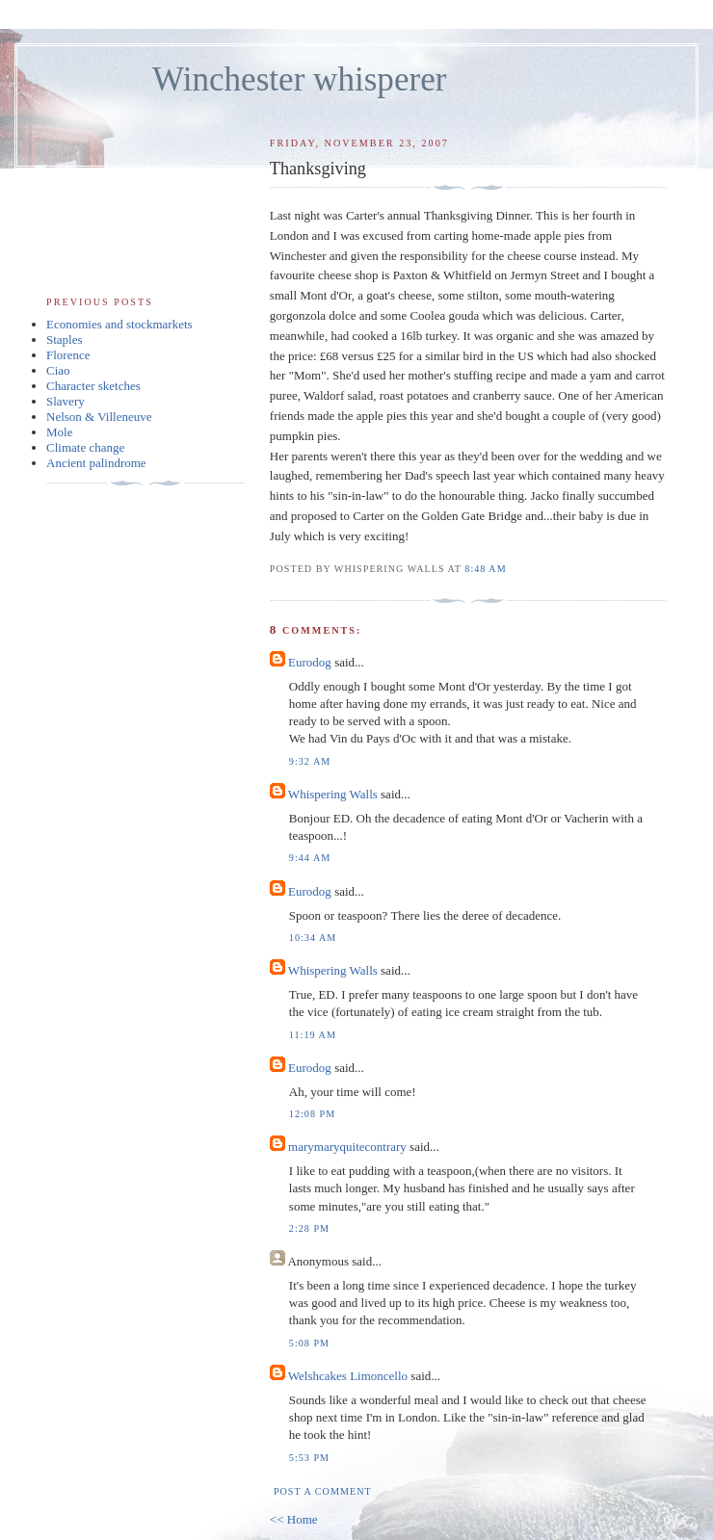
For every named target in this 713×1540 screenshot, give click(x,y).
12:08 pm (312, 1114)
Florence (68, 355)
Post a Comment (323, 1491)
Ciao (58, 370)
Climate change (85, 447)
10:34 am (312, 937)
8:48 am (485, 568)
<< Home (294, 1519)
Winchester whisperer (299, 79)
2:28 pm (309, 1228)
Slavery (65, 401)
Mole (59, 432)
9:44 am (309, 857)
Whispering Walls (333, 794)
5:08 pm (309, 1343)
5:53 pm (309, 1457)
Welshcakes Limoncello (348, 1376)
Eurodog (309, 662)
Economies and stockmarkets (119, 324)
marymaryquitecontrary (347, 1146)
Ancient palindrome (96, 463)
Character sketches (93, 385)
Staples (64, 339)
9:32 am (309, 761)
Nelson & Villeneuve (98, 416)
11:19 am (312, 1035)
